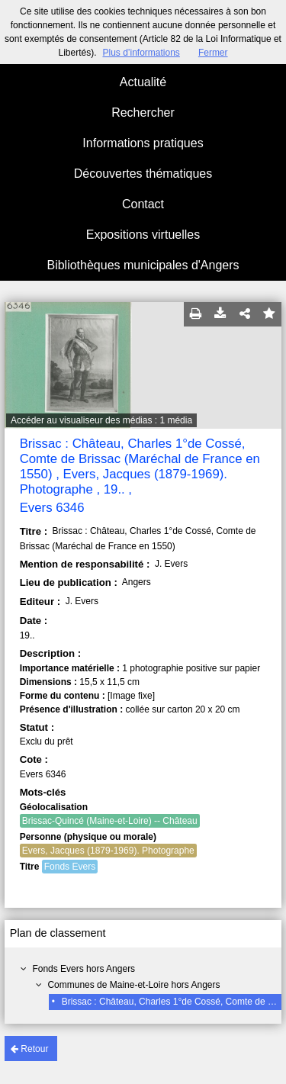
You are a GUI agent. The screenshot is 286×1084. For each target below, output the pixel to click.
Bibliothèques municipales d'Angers (143, 265)
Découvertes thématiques (143, 173)
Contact (143, 204)
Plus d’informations (140, 52)
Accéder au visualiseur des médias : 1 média (101, 420)
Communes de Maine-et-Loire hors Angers (133, 984)
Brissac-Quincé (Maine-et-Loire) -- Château (110, 820)
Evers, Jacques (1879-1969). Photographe (108, 850)
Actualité (143, 82)
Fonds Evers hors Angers (83, 968)
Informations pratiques (142, 143)
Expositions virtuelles (143, 234)
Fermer (213, 52)
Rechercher (143, 112)
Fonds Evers (69, 866)
